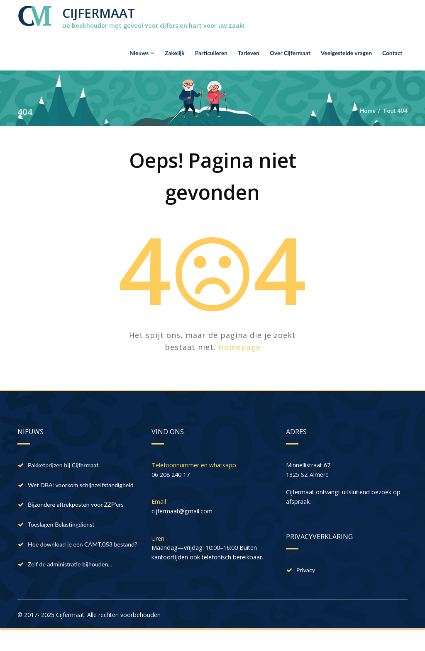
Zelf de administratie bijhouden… (72, 589)
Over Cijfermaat (289, 53)
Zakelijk (175, 53)
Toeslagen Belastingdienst (63, 538)
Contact (392, 53)
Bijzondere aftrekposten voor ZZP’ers (78, 517)
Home (365, 110)
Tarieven (248, 53)
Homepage (239, 347)
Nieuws (142, 53)
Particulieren (211, 53)
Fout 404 (395, 110)
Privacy (307, 572)
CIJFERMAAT (98, 13)
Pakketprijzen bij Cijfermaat (65, 466)
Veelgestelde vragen (346, 53)
